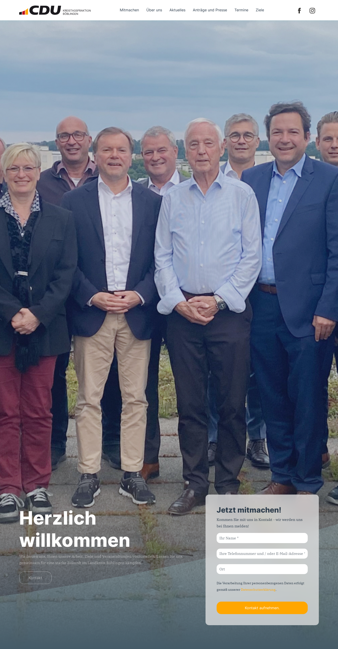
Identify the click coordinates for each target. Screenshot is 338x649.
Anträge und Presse (210, 10)
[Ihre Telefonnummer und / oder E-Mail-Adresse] (262, 554)
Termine (241, 10)
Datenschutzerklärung (258, 589)
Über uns (154, 10)
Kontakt (35, 577)
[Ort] (262, 569)
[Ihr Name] (262, 538)
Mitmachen (129, 10)
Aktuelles (177, 10)
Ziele (260, 10)
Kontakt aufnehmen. (262, 608)
